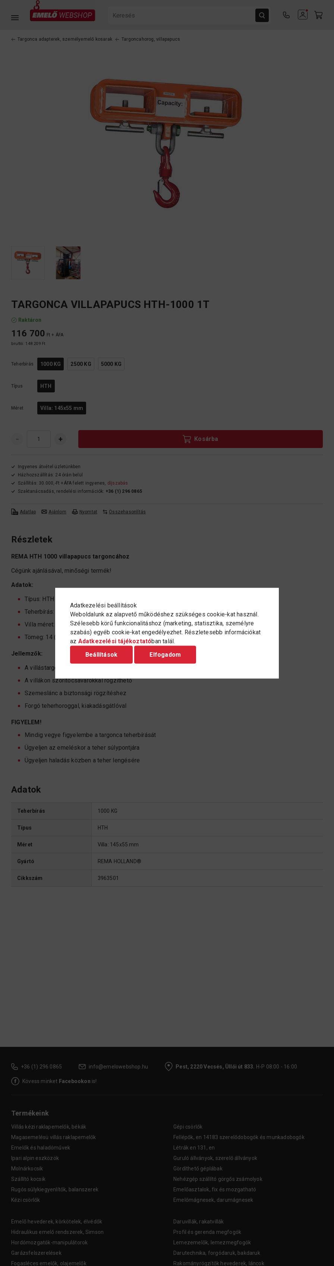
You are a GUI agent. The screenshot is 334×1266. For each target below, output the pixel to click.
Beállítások (101, 654)
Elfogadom (165, 654)
